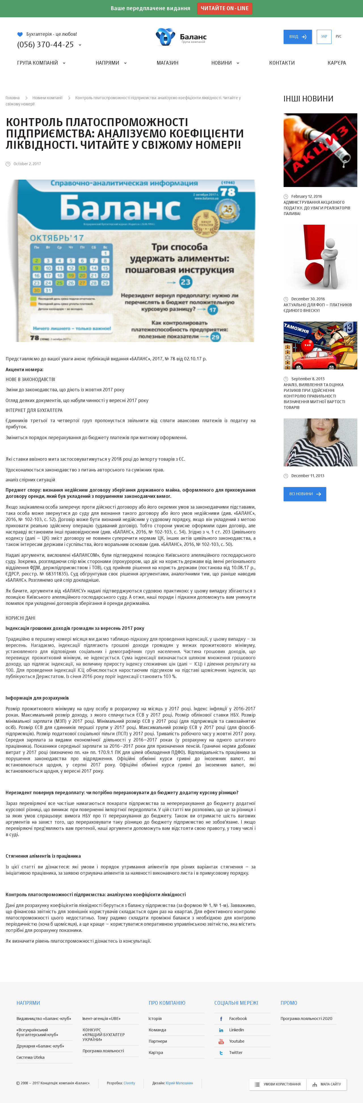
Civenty (129, 1083)
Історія (155, 1019)
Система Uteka (30, 1057)
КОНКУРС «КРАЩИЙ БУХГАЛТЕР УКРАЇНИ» (104, 1035)
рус (338, 37)
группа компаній (181, 37)
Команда (157, 1030)
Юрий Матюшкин (179, 1083)
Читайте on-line (225, 8)
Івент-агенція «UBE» (102, 1019)
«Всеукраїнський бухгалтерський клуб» (37, 1032)
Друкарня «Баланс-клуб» (40, 1046)
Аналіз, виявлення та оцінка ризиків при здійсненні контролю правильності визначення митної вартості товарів (314, 396)
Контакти (282, 63)
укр (324, 37)
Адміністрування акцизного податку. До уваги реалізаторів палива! (317, 208)
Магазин (167, 63)
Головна (13, 98)
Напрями (107, 63)
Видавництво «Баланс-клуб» (43, 1019)
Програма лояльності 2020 (306, 1019)
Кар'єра (337, 63)
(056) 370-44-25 (45, 45)
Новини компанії (47, 98)
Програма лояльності (103, 1051)
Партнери (158, 1041)
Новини (221, 63)
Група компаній (37, 63)
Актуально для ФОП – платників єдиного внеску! (318, 308)
